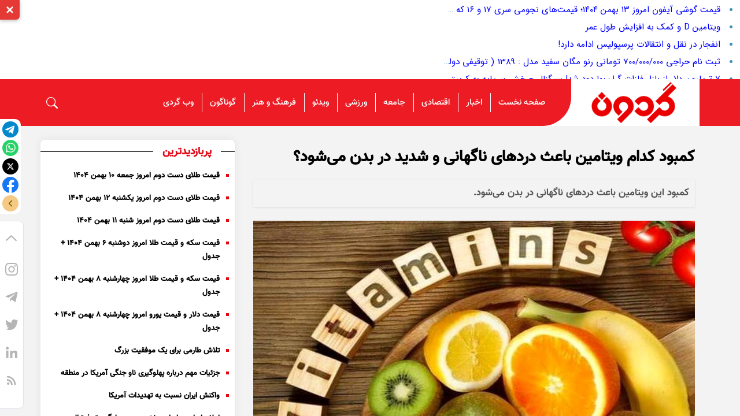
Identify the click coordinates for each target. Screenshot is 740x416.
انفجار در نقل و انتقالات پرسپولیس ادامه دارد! (639, 44)
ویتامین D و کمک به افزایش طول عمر (653, 27)
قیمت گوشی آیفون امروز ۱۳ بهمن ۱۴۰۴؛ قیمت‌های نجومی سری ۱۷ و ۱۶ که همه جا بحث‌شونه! (553, 10)
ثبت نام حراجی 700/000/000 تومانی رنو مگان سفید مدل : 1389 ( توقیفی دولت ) (577, 62)
